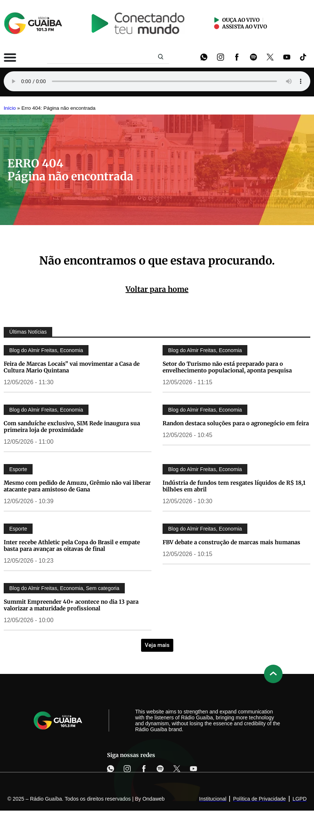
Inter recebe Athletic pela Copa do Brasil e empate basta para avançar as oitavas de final (72, 545)
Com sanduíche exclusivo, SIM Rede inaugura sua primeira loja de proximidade (72, 426)
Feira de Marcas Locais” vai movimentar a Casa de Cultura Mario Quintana (72, 367)
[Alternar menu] (10, 57)
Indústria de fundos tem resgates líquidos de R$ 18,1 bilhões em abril (234, 486)
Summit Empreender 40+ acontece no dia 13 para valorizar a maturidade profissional (71, 605)
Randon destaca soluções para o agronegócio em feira (236, 423)
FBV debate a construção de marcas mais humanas (231, 542)
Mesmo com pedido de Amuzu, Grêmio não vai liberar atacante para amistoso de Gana (77, 486)
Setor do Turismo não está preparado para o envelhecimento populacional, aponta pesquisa (227, 367)
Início (10, 108)
